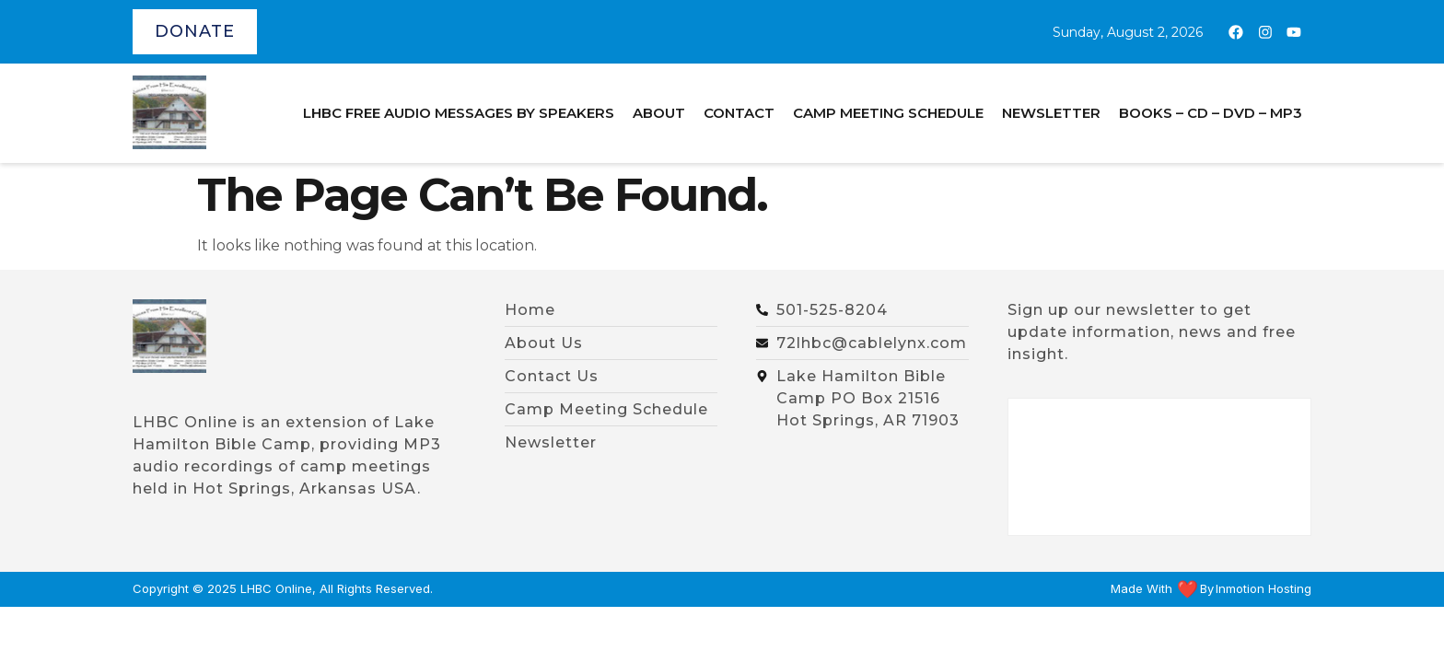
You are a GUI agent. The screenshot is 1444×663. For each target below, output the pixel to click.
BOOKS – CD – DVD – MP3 (1210, 113)
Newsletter (1051, 113)
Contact (739, 113)
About (659, 113)
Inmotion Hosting (1263, 589)
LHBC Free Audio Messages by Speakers (458, 113)
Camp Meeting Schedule (888, 113)
